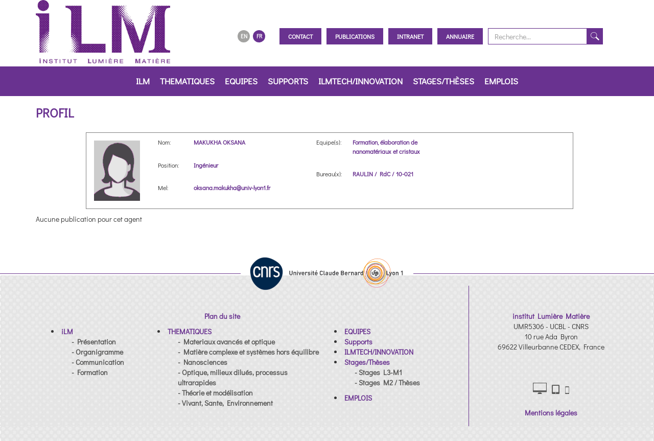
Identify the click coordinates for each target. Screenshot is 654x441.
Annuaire (460, 36)
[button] (67, 331)
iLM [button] (143, 81)
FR (259, 36)
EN (244, 36)
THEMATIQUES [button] (187, 81)
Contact (300, 36)
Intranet (410, 36)
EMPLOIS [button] (501, 81)
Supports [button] (288, 81)
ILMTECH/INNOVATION (360, 81)
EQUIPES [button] (241, 81)
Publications (355, 36)
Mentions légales (551, 412)
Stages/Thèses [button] (443, 81)
